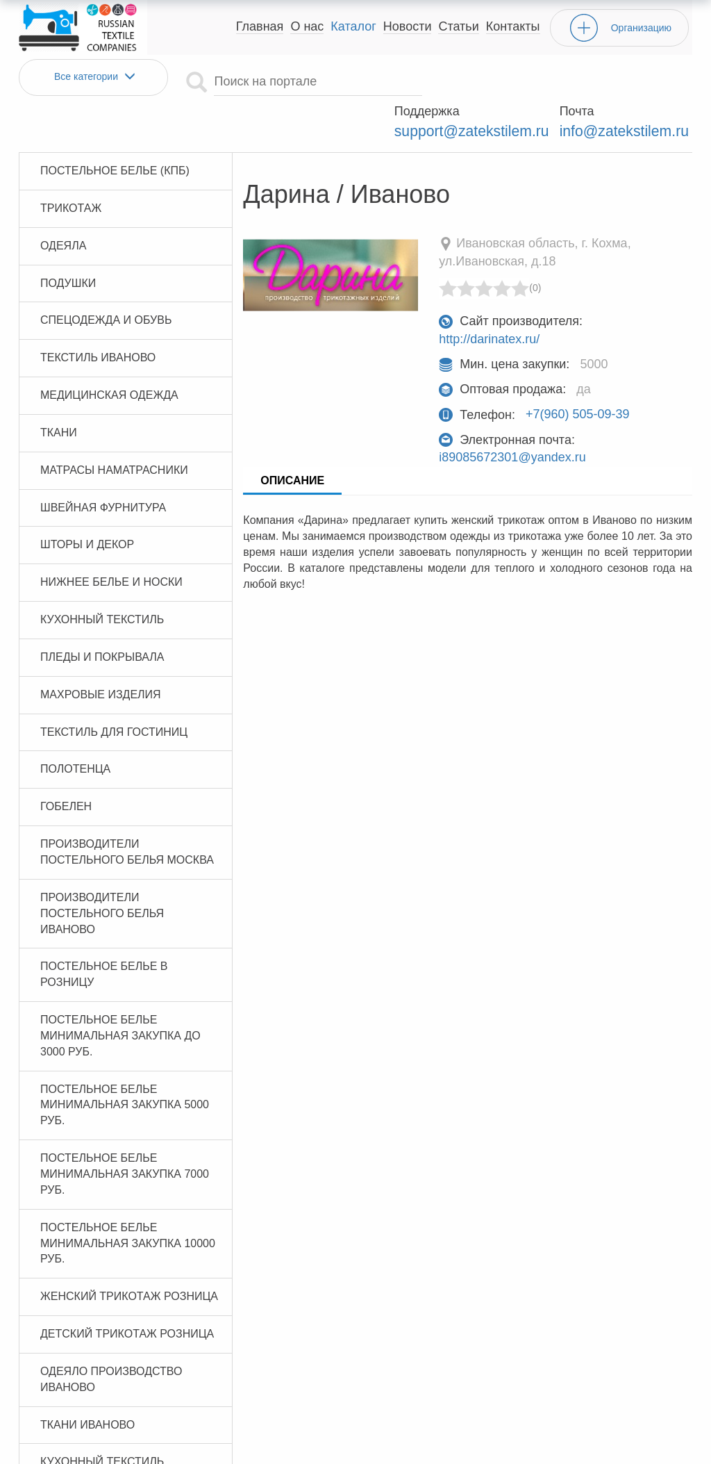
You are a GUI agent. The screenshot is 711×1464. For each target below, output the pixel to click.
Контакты (513, 26)
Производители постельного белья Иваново (102, 872)
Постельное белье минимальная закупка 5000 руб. (124, 1064)
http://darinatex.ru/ (489, 299)
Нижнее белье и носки (111, 542)
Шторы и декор (87, 504)
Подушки (68, 242)
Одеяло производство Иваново (111, 1338)
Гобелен (66, 766)
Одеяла (63, 205)
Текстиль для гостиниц (113, 691)
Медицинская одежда (109, 354)
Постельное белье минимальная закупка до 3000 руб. (120, 995)
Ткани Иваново (87, 1384)
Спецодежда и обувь (106, 280)
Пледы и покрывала (102, 616)
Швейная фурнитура (103, 466)
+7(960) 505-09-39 (578, 374)
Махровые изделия (100, 653)
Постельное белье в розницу (104, 934)
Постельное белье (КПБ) (115, 129)
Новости (407, 26)
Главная (260, 26)
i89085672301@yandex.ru (512, 417)
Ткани (58, 391)
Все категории (93, 77)
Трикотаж (70, 167)
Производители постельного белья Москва (127, 811)
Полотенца (75, 728)
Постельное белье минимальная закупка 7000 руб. (124, 1133)
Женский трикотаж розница (129, 1256)
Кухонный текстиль (102, 579)
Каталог (353, 26)
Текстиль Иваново (98, 317)
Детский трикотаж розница (127, 1293)
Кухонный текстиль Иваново (102, 1429)
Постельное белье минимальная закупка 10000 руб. (127, 1202)
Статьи (458, 26)
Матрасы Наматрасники (114, 429)
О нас (307, 26)
